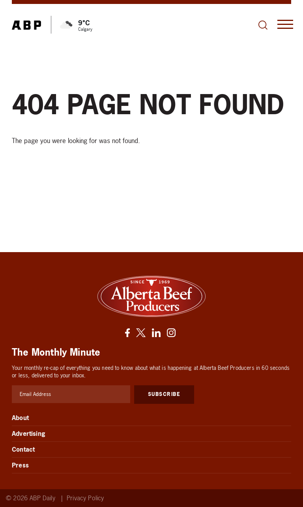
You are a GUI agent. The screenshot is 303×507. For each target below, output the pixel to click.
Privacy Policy (85, 498)
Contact (23, 449)
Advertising (28, 433)
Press (20, 465)
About (20, 417)
